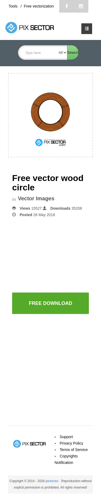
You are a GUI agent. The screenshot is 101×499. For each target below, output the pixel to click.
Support (66, 437)
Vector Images (36, 198)
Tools (14, 6)
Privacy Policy (71, 443)
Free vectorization (39, 6)
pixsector (52, 481)
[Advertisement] (56, 254)
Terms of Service (74, 450)
